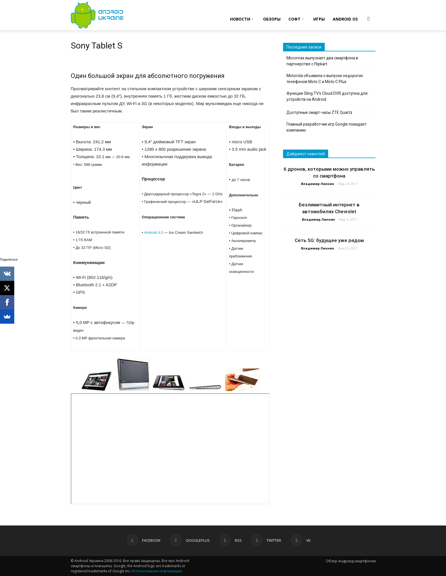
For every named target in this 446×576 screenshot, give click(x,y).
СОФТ (295, 19)
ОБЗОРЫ (271, 19)
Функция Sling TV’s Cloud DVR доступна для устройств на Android (327, 96)
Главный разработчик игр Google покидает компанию (326, 127)
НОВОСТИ (241, 19)
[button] (369, 18)
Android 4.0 (153, 232)
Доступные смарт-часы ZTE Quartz (319, 112)
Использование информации (157, 571)
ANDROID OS (345, 19)
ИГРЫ (319, 19)
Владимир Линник (317, 184)
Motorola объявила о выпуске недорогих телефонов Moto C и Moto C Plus (324, 78)
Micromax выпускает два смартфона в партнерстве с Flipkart (322, 61)
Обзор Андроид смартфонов (351, 561)
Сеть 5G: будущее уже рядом (329, 240)
